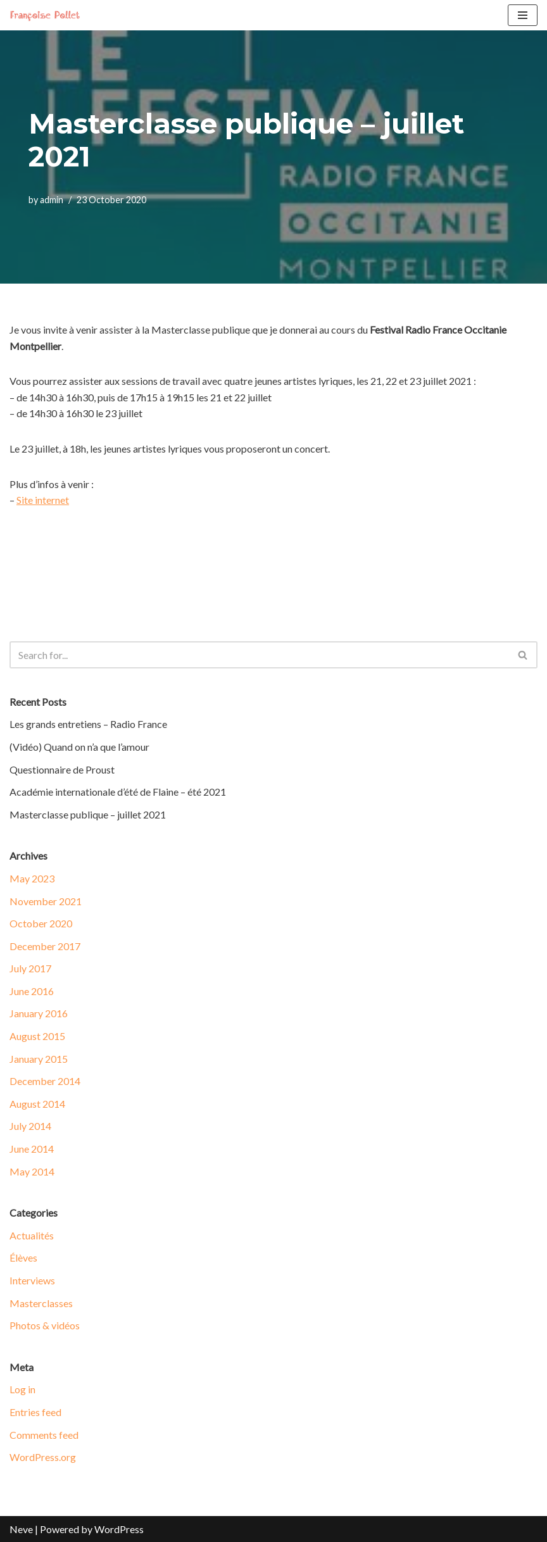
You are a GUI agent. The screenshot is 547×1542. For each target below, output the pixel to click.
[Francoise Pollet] (47, 15)
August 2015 (37, 1036)
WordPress (119, 1529)
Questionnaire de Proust (62, 769)
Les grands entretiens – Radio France (88, 724)
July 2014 (30, 1126)
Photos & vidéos (44, 1325)
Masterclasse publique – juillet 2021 (87, 814)
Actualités (31, 1235)
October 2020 (40, 923)
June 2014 (31, 1149)
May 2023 (31, 878)
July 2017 (30, 968)
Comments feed (44, 1435)
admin (51, 199)
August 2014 (37, 1104)
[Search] (259, 654)
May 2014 (31, 1171)
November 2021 (45, 901)
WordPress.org (42, 1457)
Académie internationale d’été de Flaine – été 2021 (117, 792)
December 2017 (44, 946)
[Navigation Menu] (523, 15)
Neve (21, 1529)
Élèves (23, 1257)
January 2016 (38, 1013)
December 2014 (44, 1081)
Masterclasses (41, 1303)
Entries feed (35, 1412)
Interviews (32, 1280)
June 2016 (31, 991)
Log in (22, 1389)
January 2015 (38, 1059)
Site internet (42, 500)
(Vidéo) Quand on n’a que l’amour (79, 747)
